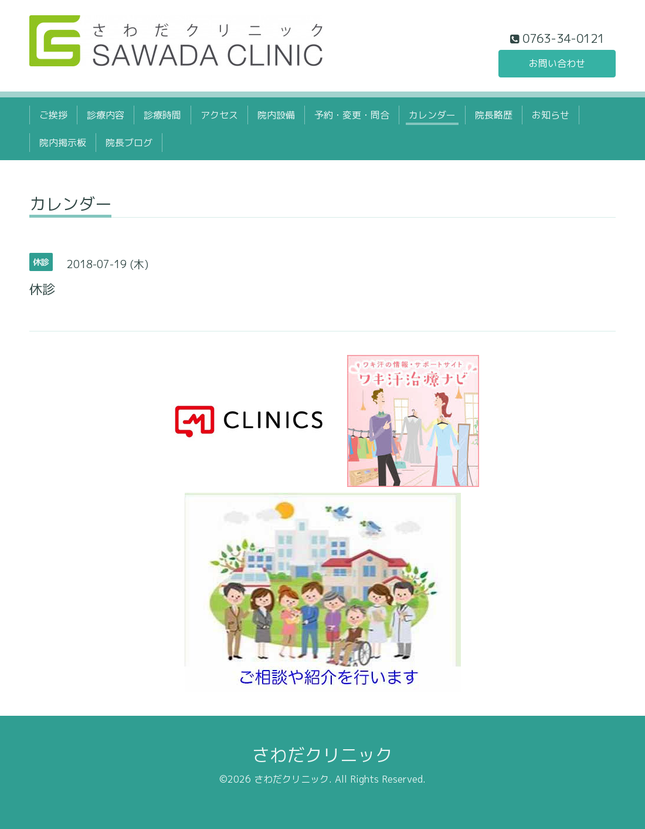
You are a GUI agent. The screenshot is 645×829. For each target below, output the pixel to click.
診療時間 (162, 115)
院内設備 (276, 115)
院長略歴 (493, 115)
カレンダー (432, 115)
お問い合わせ (557, 63)
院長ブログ (129, 142)
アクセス (219, 115)
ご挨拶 (53, 115)
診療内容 (105, 115)
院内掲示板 (62, 142)
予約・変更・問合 (351, 115)
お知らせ (550, 115)
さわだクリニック (322, 755)
